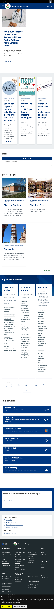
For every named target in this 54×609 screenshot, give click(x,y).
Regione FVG (10, 407)
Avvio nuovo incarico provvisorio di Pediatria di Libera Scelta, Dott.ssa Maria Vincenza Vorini (14, 38)
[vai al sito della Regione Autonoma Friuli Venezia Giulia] (4, 1)
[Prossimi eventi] (51, 158)
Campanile (9, 249)
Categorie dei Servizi (20, 548)
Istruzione (11, 99)
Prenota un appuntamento (44, 576)
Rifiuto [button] (9, 606)
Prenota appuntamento (12, 527)
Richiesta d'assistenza (33, 576)
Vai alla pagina (9, 141)
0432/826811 (14, 525)
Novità (42, 548)
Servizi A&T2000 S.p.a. (14, 457)
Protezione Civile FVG (13, 428)
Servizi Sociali (10, 448)
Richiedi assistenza (11, 522)
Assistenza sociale (9, 289)
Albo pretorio (18, 581)
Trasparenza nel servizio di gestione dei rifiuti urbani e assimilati (33, 585)
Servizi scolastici (11, 438)
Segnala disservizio (11, 533)
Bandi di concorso (19, 579)
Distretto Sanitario (13, 205)
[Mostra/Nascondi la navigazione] (3, 6)
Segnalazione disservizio (33, 581)
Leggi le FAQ (9, 520)
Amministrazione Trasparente (19, 573)
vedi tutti (27, 391)
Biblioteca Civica (37, 205)
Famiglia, (6, 99)
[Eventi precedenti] (3, 158)
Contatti (4, 573)
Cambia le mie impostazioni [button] (19, 606)
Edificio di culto (19, 246)
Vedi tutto (49, 166)
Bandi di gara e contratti (20, 578)
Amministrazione (6, 548)
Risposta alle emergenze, (10, 200)
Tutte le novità (9, 65)
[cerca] (51, 6)
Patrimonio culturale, (35, 200)
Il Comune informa (25, 99)
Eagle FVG (9, 417)
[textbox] (26, 500)
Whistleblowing (11, 467)
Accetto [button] (3, 606)
